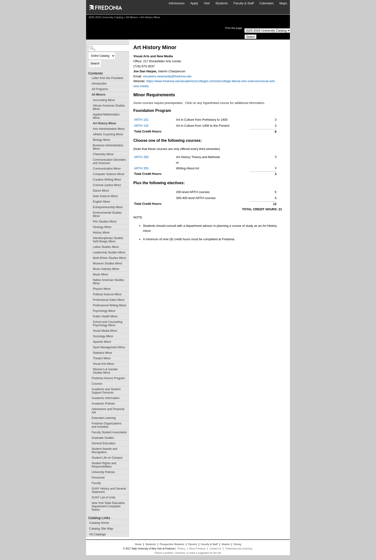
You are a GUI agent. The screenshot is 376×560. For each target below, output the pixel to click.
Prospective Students (172, 544)
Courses (97, 383)
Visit (207, 3)
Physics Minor (102, 289)
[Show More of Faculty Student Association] (89, 432)
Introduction (99, 83)
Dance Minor (101, 190)
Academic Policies (103, 403)
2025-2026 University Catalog (105, 17)
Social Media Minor (105, 330)
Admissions (176, 3)
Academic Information (105, 398)
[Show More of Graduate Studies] (89, 437)
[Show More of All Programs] (89, 88)
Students (221, 3)
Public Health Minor (105, 316)
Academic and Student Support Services (106, 391)
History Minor (101, 232)
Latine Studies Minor (106, 247)
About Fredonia (197, 548)
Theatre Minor (102, 358)
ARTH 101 (141, 119)
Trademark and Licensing (238, 548)
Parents (192, 544)
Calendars (266, 3)
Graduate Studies (103, 438)
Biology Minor (101, 140)
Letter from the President (107, 78)
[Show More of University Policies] (89, 471)
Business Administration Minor (108, 147)
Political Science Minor (107, 294)
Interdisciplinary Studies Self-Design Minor (108, 239)
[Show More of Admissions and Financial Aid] (89, 408)
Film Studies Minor (105, 221)
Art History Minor (104, 123)
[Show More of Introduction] (89, 83)
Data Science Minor (105, 196)
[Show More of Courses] (89, 383)
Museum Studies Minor (107, 263)
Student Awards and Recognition (104, 450)
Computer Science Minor (108, 174)
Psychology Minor (104, 311)
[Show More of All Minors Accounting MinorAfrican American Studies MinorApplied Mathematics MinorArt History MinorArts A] (89, 94)
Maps (283, 3)
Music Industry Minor (106, 269)
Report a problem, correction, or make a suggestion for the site (188, 553)
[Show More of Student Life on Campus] (89, 457)
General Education (103, 443)
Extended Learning (104, 418)
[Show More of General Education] (89, 443)
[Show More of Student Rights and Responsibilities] (89, 463)
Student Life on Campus (107, 457)
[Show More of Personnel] (89, 477)
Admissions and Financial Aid (108, 410)
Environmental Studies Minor (107, 214)
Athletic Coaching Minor (108, 134)
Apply (194, 3)
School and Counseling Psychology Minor (107, 323)
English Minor (101, 201)
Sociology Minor (103, 336)
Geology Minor (102, 227)
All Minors (132, 17)
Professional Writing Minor (109, 305)
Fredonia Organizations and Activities (107, 425)
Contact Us (215, 548)
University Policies (103, 472)
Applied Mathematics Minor (106, 116)
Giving (237, 544)
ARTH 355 (141, 168)
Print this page (233, 28)
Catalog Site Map (101, 528)
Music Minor (100, 274)
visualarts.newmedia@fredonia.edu (167, 76)
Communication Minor (107, 168)
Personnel (98, 477)
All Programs (100, 89)
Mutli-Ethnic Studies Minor (109, 258)
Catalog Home (99, 523)
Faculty (96, 483)
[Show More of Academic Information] (89, 397)
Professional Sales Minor (109, 300)
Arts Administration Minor (109, 129)
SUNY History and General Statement (109, 490)
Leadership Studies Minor (109, 252)
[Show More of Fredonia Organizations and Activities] (89, 423)
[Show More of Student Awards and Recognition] (89, 448)
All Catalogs (97, 534)
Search (95, 63)
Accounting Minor (104, 100)
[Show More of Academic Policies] (89, 403)
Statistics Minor (102, 352)
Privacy (181, 548)
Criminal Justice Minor (107, 185)
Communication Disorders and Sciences (109, 161)
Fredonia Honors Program (108, 378)
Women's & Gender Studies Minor (105, 371)
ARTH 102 (141, 125)
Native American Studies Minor (108, 281)
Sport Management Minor (109, 347)
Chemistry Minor (103, 154)
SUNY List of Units (103, 497)
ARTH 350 (141, 157)
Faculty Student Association (109, 432)
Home (138, 544)
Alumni (226, 544)
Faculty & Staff (244, 3)
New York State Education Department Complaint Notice (108, 506)
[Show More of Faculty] (89, 482)
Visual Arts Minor (103, 364)
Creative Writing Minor (107, 179)
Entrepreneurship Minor (108, 207)
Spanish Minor (102, 341)
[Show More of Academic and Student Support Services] (89, 389)
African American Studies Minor (109, 107)
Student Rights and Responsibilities (104, 465)
